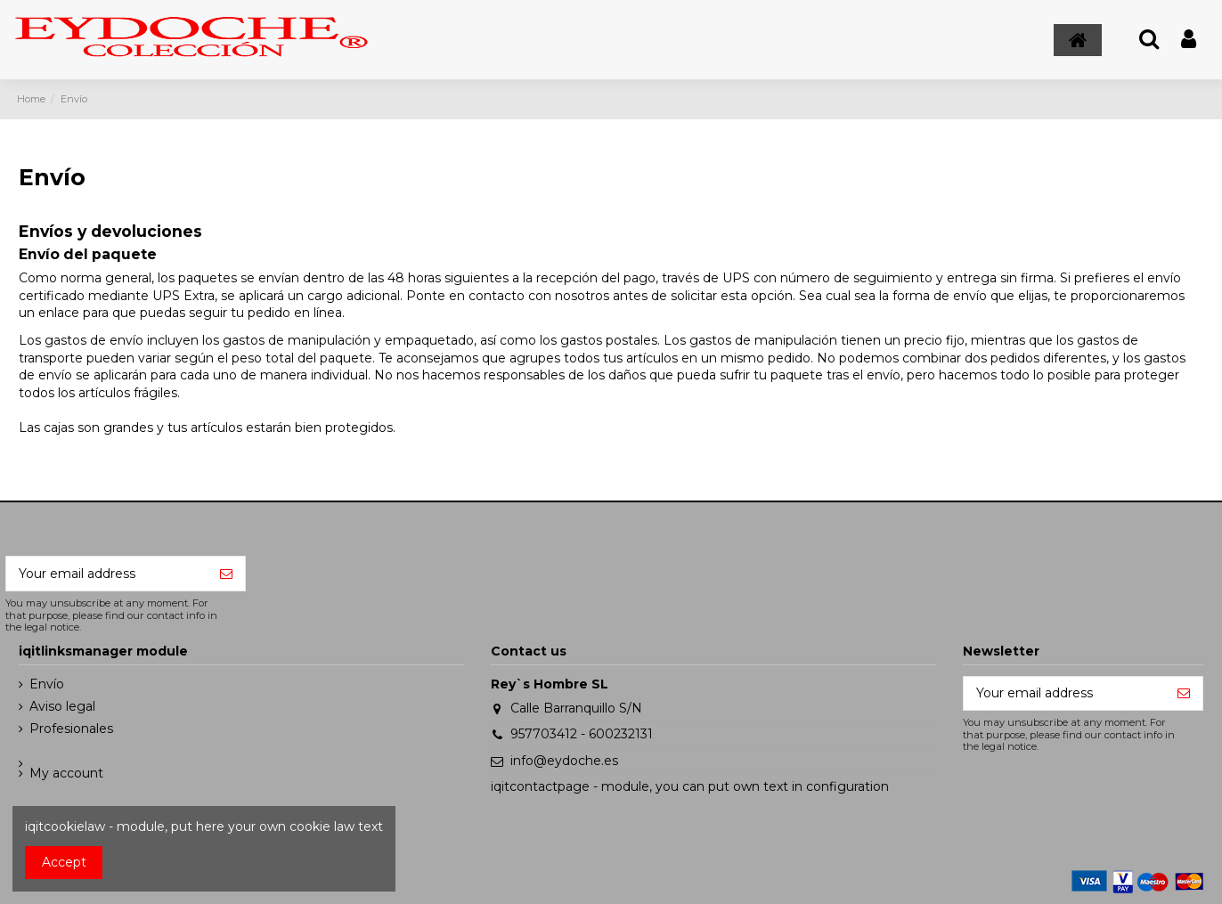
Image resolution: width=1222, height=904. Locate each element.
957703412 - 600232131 (581, 734)
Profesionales (71, 729)
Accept (64, 862)
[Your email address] (107, 573)
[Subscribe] (226, 573)
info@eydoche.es (564, 761)
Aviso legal (62, 706)
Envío (46, 684)
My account (66, 773)
